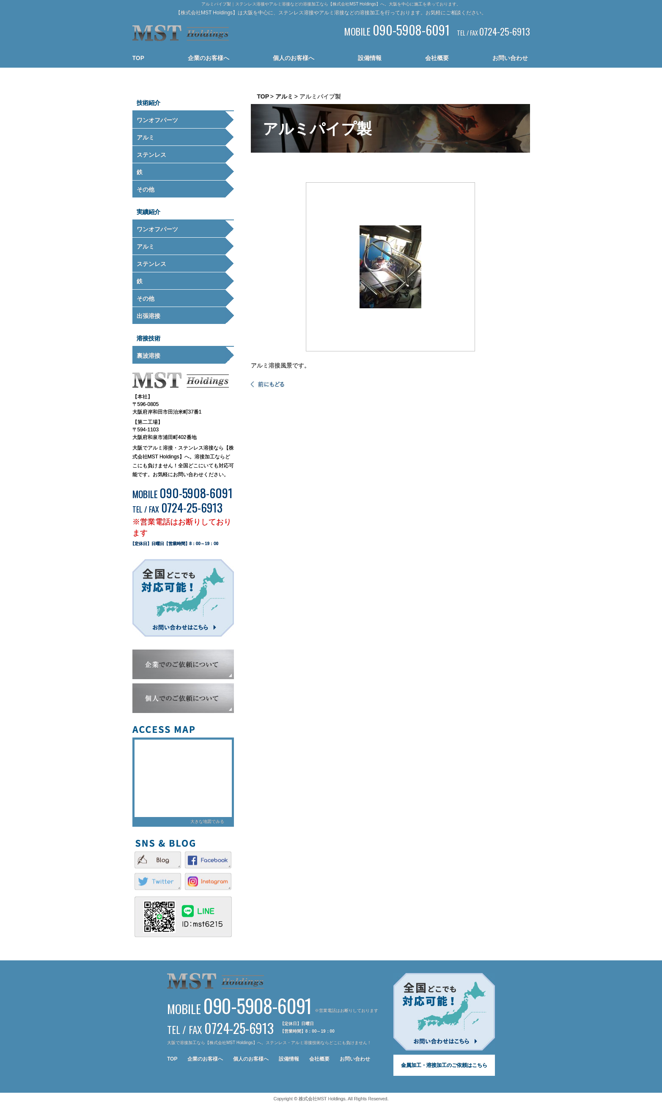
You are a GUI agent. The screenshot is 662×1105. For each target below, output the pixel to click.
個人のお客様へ (293, 58)
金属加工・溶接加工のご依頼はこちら (444, 1065)
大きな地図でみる (207, 821)
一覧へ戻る (267, 384)
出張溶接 (148, 316)
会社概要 (437, 58)
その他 (145, 189)
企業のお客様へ (208, 58)
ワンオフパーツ (157, 120)
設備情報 (370, 58)
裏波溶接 (148, 355)
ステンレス (151, 154)
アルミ (145, 137)
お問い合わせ (510, 58)
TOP (138, 58)
